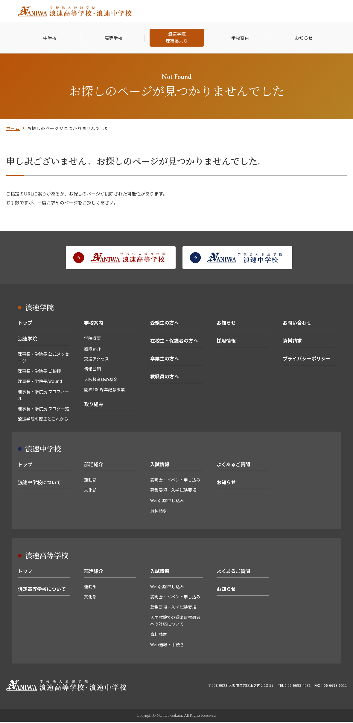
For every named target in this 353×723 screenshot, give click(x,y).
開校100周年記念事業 (104, 391)
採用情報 (260, 11)
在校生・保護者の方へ (174, 341)
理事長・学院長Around (40, 382)
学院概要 (92, 339)
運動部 (90, 481)
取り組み (93, 405)
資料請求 (292, 341)
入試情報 (159, 465)
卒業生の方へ (164, 359)
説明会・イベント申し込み (175, 481)
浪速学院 (27, 339)
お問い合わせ (297, 323)
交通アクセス (96, 360)
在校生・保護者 (204, 11)
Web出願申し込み (167, 502)
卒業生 (235, 11)
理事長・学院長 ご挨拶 (39, 372)
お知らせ (226, 323)
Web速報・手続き (167, 646)
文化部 (90, 491)
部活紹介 (93, 465)
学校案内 (93, 323)
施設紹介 (92, 350)
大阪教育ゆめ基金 (101, 380)
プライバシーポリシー (307, 359)
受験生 (172, 11)
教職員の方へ (164, 377)
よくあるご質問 (233, 465)
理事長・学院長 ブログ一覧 (43, 410)
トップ (25, 323)
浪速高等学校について (42, 590)
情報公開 (92, 370)
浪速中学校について (39, 483)
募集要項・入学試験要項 (173, 491)
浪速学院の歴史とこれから (43, 420)
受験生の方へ (164, 323)
